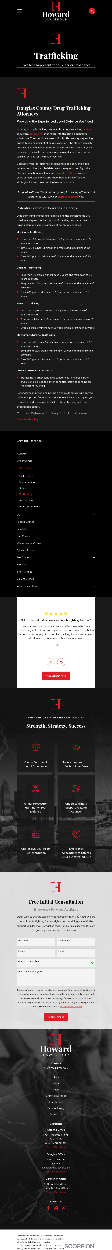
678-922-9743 (56, 1067)
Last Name (64, 941)
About (56, 1090)
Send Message (56, 1017)
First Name (23, 941)
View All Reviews (56, 676)
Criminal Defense (56, 1096)
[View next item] (61, 663)
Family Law (56, 1102)
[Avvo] (56, 1208)
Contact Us (56, 1115)
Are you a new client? (29, 962)
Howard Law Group (65, 172)
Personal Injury (56, 1108)
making (87, 129)
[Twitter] (63, 1208)
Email (61, 951)
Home (56, 1084)
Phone (21, 951)
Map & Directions (56, 1147)
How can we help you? (30, 972)
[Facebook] (48, 1208)
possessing (36, 133)
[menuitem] (56, 454)
